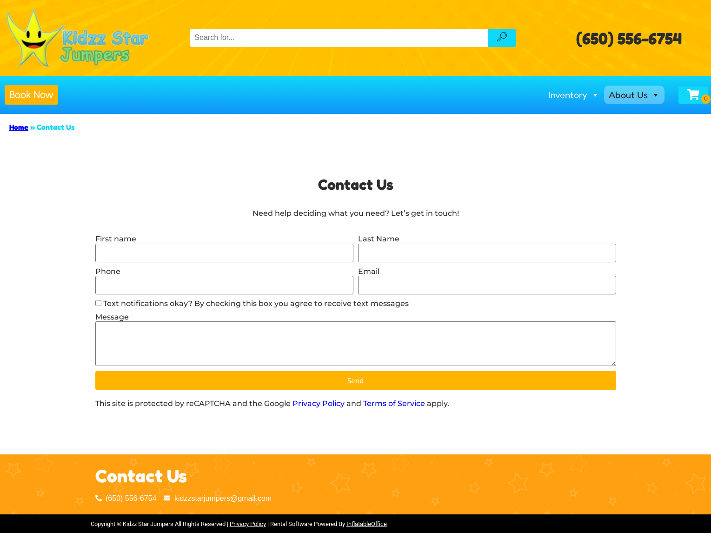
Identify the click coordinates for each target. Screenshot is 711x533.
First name (115, 238)
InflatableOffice (366, 523)
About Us (634, 95)
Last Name (378, 238)
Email (368, 271)
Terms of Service (394, 403)
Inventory (574, 95)
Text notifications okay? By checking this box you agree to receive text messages (256, 303)
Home (18, 127)
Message (112, 317)
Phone (107, 271)
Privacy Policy (318, 403)
